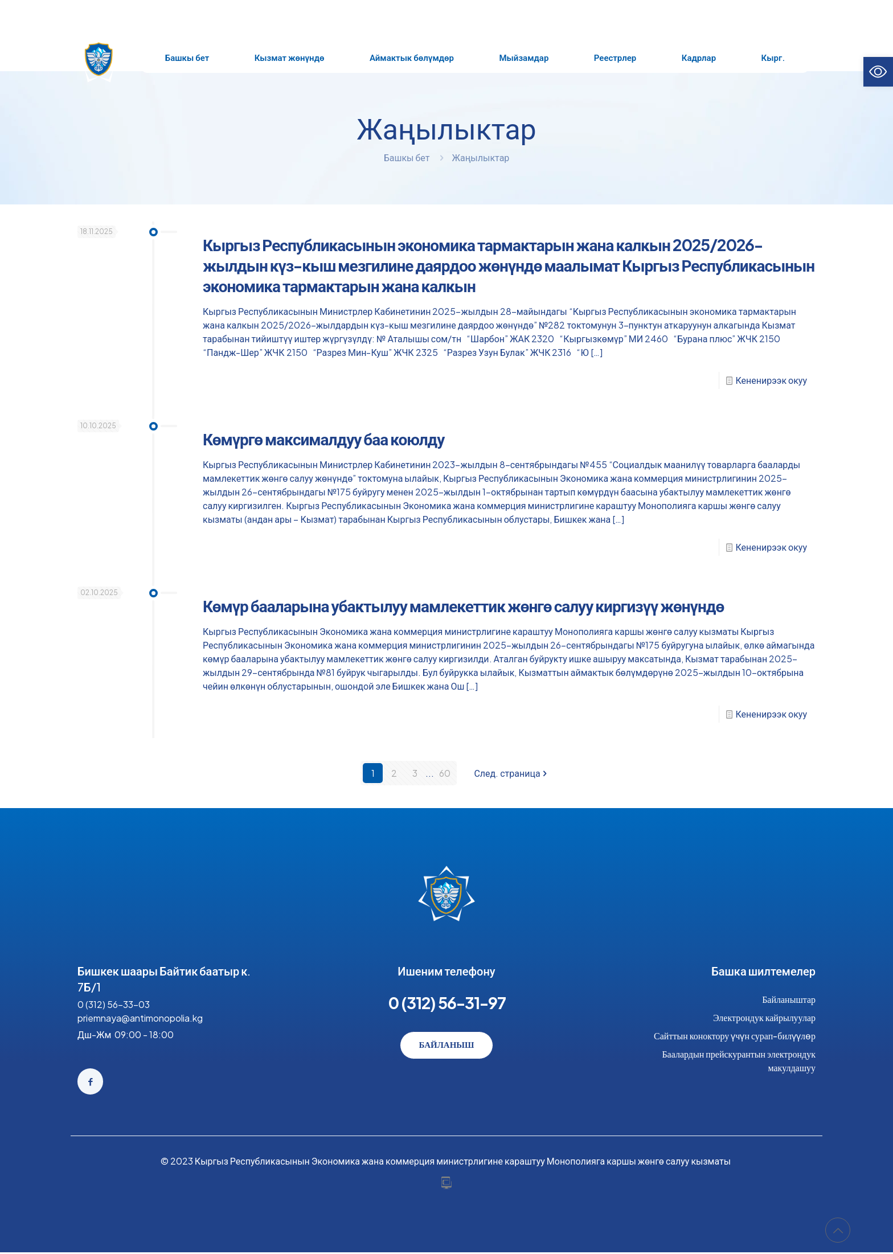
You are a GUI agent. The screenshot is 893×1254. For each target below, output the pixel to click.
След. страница (511, 773)
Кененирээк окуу (772, 380)
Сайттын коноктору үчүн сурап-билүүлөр (735, 1036)
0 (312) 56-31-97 (447, 1003)
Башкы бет (407, 157)
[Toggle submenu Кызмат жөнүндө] (289, 57)
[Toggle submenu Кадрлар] (699, 57)
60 (444, 773)
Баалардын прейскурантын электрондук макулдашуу (739, 1060)
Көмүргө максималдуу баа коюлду (323, 439)
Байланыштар (789, 999)
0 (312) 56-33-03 (113, 1004)
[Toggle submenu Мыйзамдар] (524, 57)
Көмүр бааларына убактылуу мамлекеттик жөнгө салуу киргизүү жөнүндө (463, 606)
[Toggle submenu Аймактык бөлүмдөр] (412, 57)
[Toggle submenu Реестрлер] (615, 57)
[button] (878, 72)
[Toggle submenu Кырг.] (773, 57)
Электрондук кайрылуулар (764, 1017)
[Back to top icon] (837, 1230)
